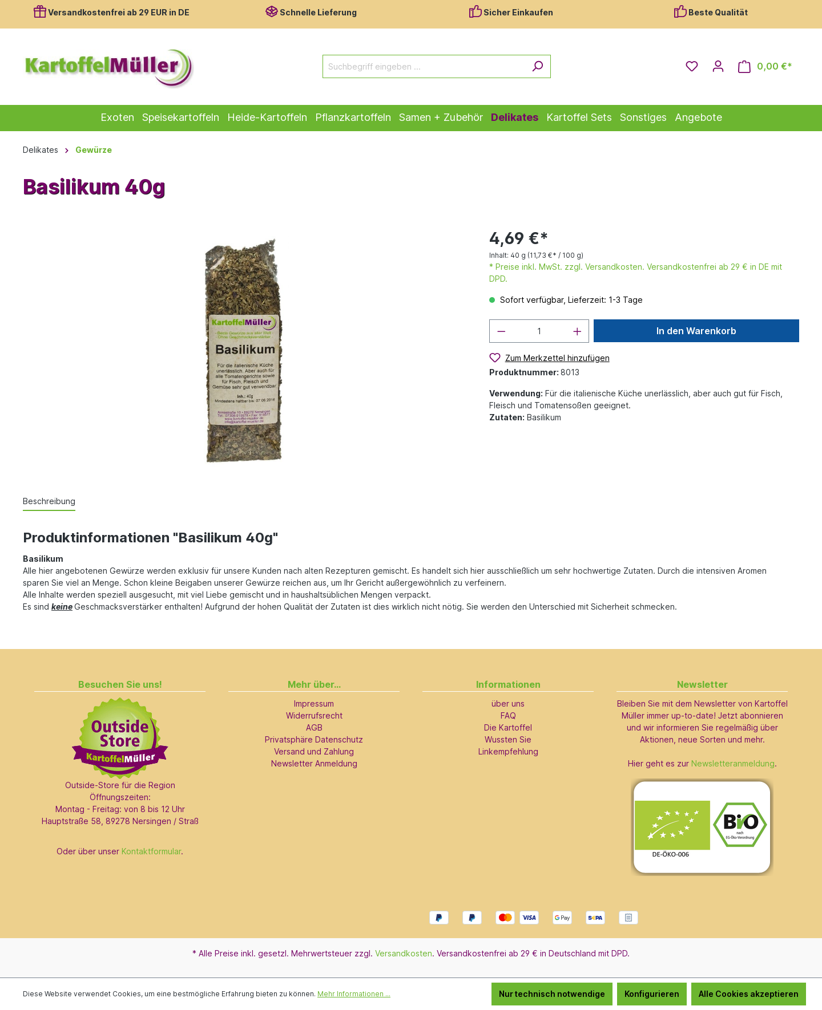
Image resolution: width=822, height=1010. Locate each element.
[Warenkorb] (765, 66)
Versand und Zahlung (314, 751)
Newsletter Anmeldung (314, 763)
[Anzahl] (539, 331)
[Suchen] (537, 66)
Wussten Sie (508, 739)
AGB (314, 727)
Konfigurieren (651, 994)
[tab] (49, 501)
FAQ (508, 715)
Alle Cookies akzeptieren (749, 994)
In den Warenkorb (696, 330)
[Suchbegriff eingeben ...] (424, 66)
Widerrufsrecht (314, 715)
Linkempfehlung (508, 751)
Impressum (314, 703)
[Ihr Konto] (718, 66)
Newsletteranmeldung (733, 763)
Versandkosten (403, 953)
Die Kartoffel (508, 727)
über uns (508, 703)
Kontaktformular (151, 851)
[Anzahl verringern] (501, 331)
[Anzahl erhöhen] (578, 331)
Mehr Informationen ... (353, 993)
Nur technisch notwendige (552, 994)
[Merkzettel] (692, 66)
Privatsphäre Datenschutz (314, 739)
